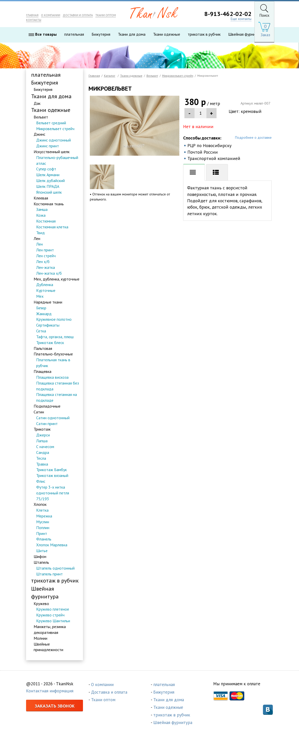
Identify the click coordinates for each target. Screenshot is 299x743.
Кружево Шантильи (53, 621)
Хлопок (40, 504)
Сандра (42, 452)
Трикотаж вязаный (52, 475)
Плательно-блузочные (53, 354)
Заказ (265, 34)
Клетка (42, 510)
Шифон (40, 556)
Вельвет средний (51, 122)
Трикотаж (42, 429)
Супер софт (46, 169)
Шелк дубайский (50, 180)
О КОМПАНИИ (50, 15)
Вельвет (41, 116)
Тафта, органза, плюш (55, 336)
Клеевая (41, 197)
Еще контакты (241, 18)
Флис (40, 481)
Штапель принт (49, 573)
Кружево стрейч (50, 615)
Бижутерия (101, 34)
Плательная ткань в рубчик (53, 362)
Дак (37, 103)
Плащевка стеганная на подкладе (56, 397)
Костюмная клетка (52, 226)
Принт (41, 533)
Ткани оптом (103, 700)
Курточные (45, 290)
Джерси (43, 435)
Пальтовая (43, 348)
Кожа (41, 215)
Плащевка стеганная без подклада (57, 385)
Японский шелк (49, 192)
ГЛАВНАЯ (32, 15)
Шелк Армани (47, 174)
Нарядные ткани (48, 302)
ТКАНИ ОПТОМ (105, 15)
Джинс (39, 134)
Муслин (42, 521)
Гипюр (41, 307)
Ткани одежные (166, 34)
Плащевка (42, 371)
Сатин (39, 411)
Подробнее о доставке (253, 137)
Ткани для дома (131, 34)
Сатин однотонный (53, 417)
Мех (40, 296)
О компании (102, 685)
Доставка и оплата (109, 692)
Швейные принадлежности (48, 646)
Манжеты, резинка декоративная (50, 629)
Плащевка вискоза (52, 377)
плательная (74, 34)
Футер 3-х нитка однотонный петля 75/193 (52, 493)
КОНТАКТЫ (33, 20)
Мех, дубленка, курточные (56, 279)
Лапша (42, 441)
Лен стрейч (46, 255)
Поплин (42, 527)
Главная (94, 75)
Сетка (41, 330)
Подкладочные (47, 406)
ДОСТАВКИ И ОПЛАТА (78, 15)
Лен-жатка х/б (49, 273)
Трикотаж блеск (50, 342)
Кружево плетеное (52, 609)
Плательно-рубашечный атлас (57, 160)
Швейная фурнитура (245, 34)
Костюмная (46, 221)
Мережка (44, 515)
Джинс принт (47, 145)
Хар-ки (217, 173)
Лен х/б (43, 261)
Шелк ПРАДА (47, 186)
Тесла (41, 458)
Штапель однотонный (55, 568)
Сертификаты (47, 325)
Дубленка (44, 284)
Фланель (43, 539)
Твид (40, 232)
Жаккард (44, 313)
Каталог (109, 75)
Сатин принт (47, 423)
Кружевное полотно (54, 319)
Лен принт (45, 250)
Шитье (42, 550)
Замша (42, 209)
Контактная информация (49, 691)
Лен (37, 238)
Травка (42, 464)
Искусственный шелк (52, 151)
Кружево (41, 603)
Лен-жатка (45, 267)
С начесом (45, 446)
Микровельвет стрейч (55, 128)
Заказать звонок (55, 706)
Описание (194, 173)
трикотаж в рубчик (204, 34)
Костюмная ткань (49, 203)
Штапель (41, 562)
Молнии (40, 638)
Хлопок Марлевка (51, 545)
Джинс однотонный (53, 140)
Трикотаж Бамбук (51, 469)
